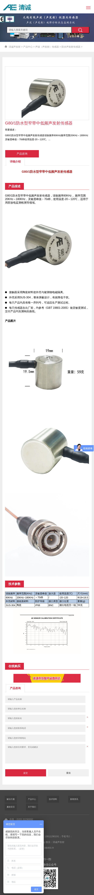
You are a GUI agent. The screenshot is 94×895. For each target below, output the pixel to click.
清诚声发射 (15, 46)
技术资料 (53, 799)
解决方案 (11, 799)
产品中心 (28, 46)
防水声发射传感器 (71, 46)
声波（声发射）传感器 (47, 46)
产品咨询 (22, 153)
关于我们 (32, 807)
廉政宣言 (11, 807)
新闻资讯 (74, 799)
